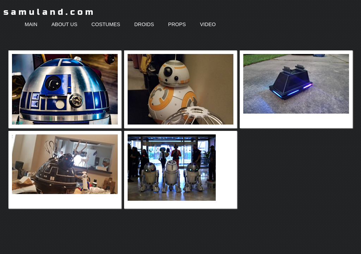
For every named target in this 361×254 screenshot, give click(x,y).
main (31, 24)
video (208, 24)
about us (64, 24)
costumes (105, 24)
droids (144, 24)
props (177, 24)
